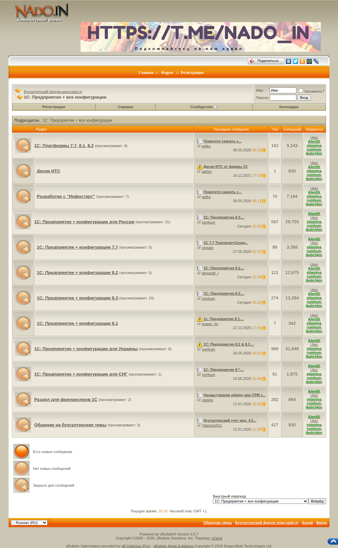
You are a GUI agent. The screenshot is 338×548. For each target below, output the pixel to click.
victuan (207, 248)
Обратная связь (217, 523)
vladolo (207, 400)
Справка (125, 107)
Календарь (289, 107)
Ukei (314, 137)
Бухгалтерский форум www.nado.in (53, 92)
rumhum (208, 222)
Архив (307, 523)
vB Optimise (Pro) (135, 546)
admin (207, 171)
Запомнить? (311, 91)
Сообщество (204, 107)
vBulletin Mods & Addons (173, 546)
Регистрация (192, 72)
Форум (167, 72)
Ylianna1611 (212, 425)
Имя (259, 90)
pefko (206, 146)
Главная (146, 72)
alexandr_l (210, 273)
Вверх (321, 523)
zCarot (217, 538)
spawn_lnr (210, 324)
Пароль (262, 98)
